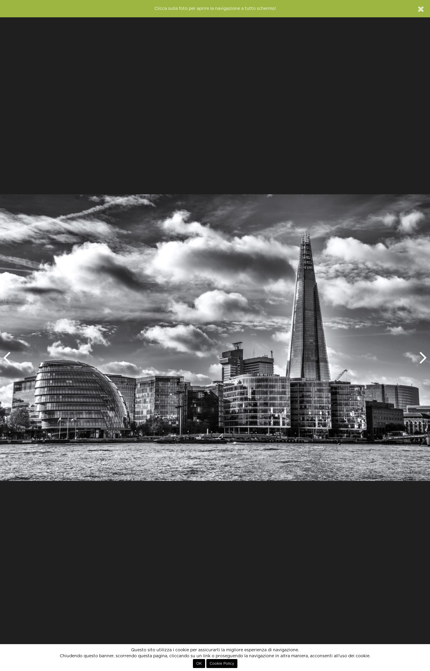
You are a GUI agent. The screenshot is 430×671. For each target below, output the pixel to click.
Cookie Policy (222, 663)
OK (199, 663)
